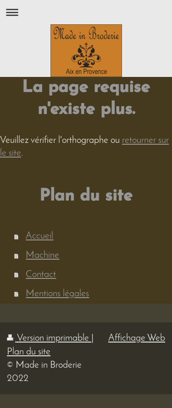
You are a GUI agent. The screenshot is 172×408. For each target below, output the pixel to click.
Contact (41, 274)
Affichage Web (136, 338)
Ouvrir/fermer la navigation (86, 12)
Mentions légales (57, 294)
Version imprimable (49, 338)
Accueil (39, 236)
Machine (42, 255)
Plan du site (28, 352)
